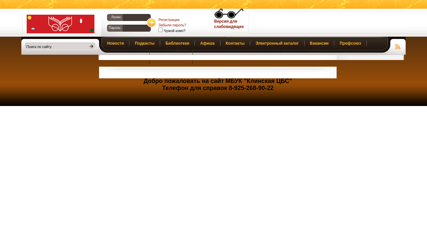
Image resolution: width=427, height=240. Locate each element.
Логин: (116, 17)
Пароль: (115, 28)
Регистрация (168, 20)
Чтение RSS (398, 46)
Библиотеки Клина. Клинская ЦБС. (60, 24)
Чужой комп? (174, 31)
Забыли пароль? (172, 25)
